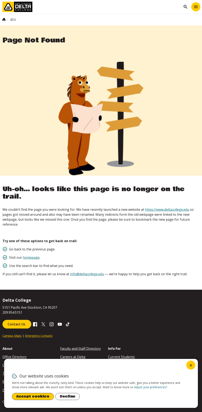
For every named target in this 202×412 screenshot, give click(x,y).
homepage (31, 257)
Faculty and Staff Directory (80, 348)
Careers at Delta (72, 357)
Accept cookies (32, 396)
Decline (67, 396)
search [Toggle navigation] (185, 6)
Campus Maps (12, 336)
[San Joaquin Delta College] (92, 7)
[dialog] (101, 383)
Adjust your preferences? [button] (150, 387)
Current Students (121, 357)
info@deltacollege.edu (87, 274)
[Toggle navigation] (195, 6)
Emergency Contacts (39, 336)
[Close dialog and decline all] (190, 365)
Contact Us (17, 324)
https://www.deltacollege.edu (167, 209)
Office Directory (14, 357)
